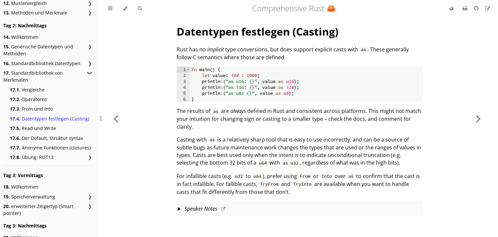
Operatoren (28, 99)
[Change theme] (125, 8)
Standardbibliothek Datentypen (41, 63)
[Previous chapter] (116, 118)
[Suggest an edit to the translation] (488, 8)
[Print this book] (465, 8)
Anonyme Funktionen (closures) (50, 148)
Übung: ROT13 (32, 157)
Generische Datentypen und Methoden (38, 50)
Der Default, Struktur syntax (46, 138)
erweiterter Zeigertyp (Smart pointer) (38, 209)
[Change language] (451, 9)
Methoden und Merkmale (35, 13)
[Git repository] (477, 8)
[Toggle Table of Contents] (110, 8)
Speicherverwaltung (29, 197)
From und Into (31, 109)
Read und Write (33, 128)
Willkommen (20, 37)
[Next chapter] (478, 118)
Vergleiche (27, 90)
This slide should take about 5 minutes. (300, 209)
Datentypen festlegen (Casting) (49, 119)
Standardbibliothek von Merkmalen (33, 76)
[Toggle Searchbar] (140, 8)
